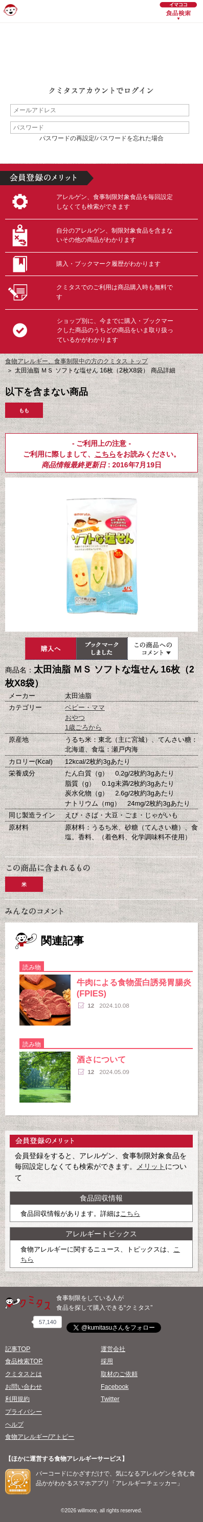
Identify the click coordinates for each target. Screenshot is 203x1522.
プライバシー (23, 1411)
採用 (107, 1361)
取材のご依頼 (119, 1374)
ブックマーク (101, 648)
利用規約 (17, 1399)
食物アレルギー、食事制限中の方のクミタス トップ (76, 361)
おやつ (75, 717)
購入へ (50, 648)
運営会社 (113, 1349)
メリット (151, 1166)
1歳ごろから (83, 727)
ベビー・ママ (85, 707)
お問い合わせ (23, 1386)
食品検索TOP (23, 1361)
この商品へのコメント (152, 648)
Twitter (110, 1399)
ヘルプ (14, 1424)
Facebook (114, 1386)
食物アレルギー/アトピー (39, 1436)
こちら (105, 454)
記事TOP (17, 1349)
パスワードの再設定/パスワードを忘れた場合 (101, 138)
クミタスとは (23, 1374)
